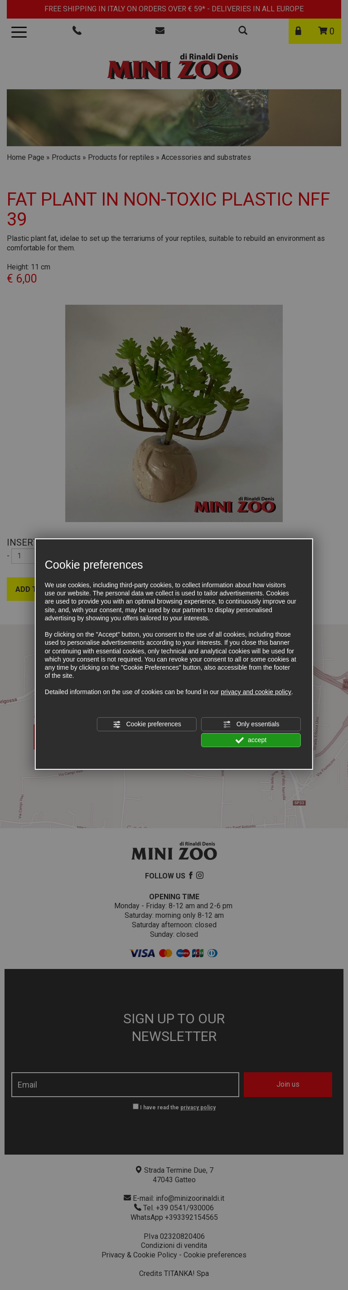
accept (251, 740)
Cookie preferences (147, 724)
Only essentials (251, 724)
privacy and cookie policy (256, 691)
